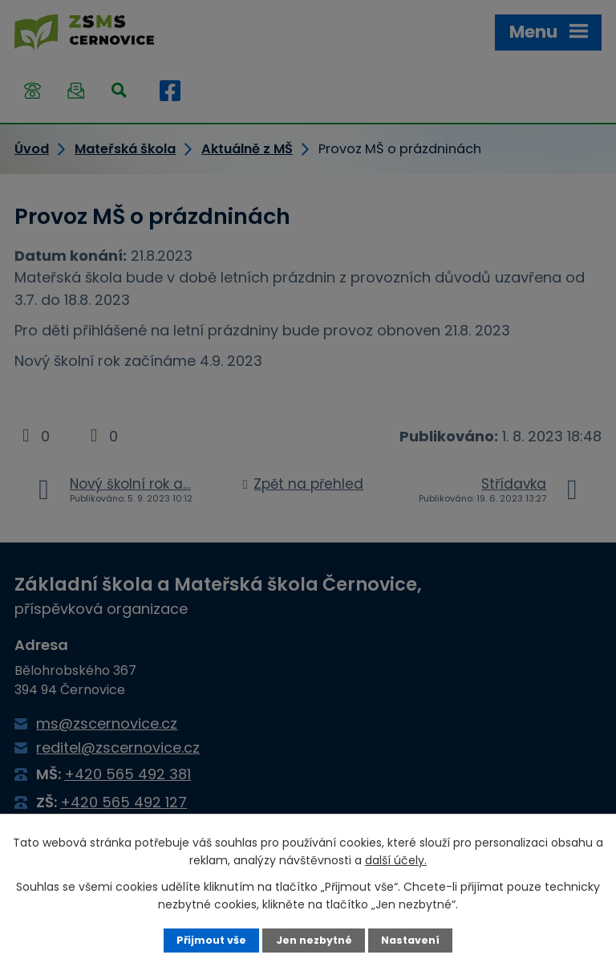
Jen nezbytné (314, 940)
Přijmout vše (211, 940)
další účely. (396, 860)
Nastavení (410, 940)
